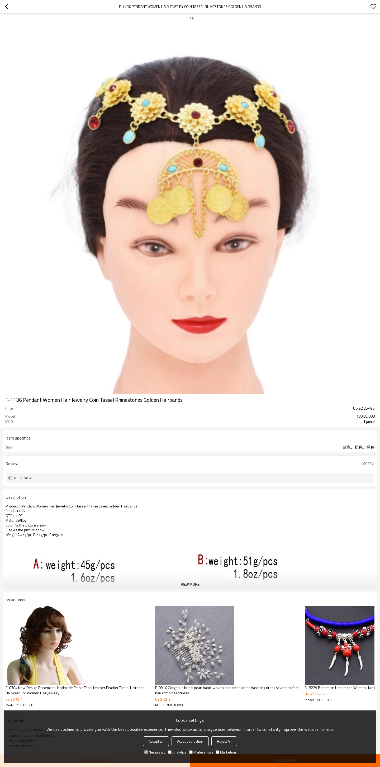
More (367, 463)
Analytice (177, 752)
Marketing (226, 752)
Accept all (156, 741)
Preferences (201, 752)
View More (190, 584)
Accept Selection (190, 741)
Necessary (154, 752)
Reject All (224, 741)
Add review (22, 477)
